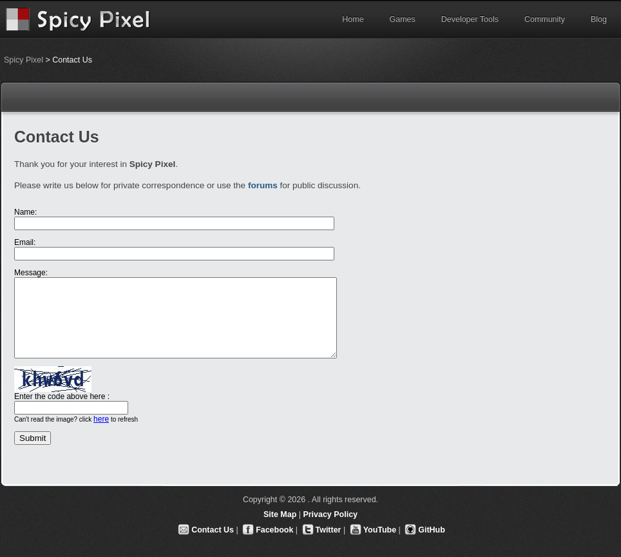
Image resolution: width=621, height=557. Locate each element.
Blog (599, 19)
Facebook (274, 529)
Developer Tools (470, 19)
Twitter (328, 529)
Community (544, 19)
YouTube (379, 529)
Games (403, 19)
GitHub (431, 529)
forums (263, 185)
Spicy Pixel (23, 59)
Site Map (279, 514)
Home (352, 19)
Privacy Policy (330, 514)
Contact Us (212, 529)
